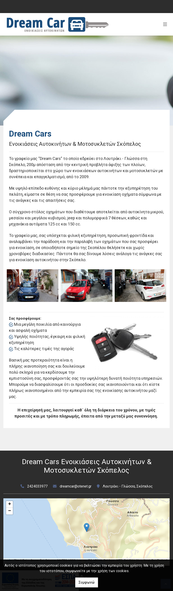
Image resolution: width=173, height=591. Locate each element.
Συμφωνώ (87, 582)
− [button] (9, 511)
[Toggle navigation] (165, 24)
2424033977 (37, 486)
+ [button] (9, 504)
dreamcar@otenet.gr (75, 486)
